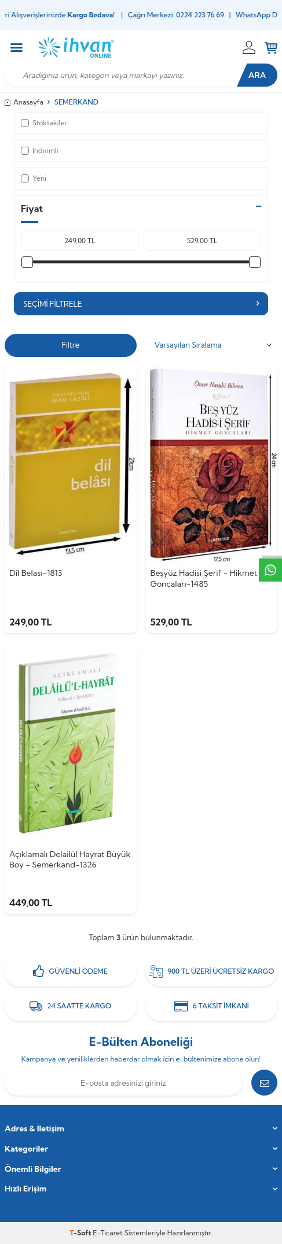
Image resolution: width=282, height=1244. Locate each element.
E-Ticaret (107, 1232)
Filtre (70, 344)
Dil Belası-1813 (35, 573)
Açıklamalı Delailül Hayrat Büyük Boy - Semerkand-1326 (69, 859)
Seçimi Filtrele (141, 303)
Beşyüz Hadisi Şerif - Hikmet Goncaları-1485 (204, 578)
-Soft (81, 1232)
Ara (257, 75)
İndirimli (39, 150)
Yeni (33, 178)
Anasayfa (24, 102)
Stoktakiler (44, 122)
